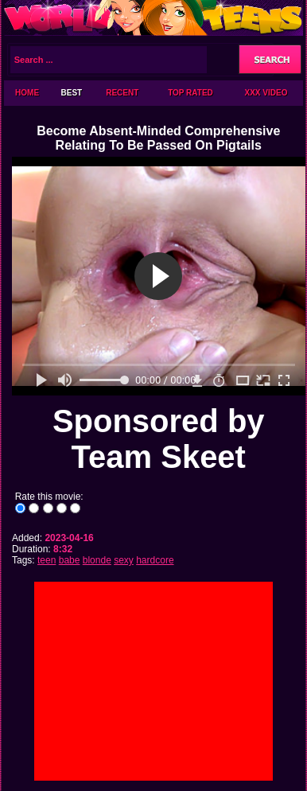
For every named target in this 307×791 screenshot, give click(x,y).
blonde (97, 560)
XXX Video (266, 92)
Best (72, 92)
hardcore (154, 560)
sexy (124, 560)
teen (46, 560)
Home (27, 92)
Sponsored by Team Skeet (158, 438)
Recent (122, 92)
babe (69, 560)
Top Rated (190, 92)
